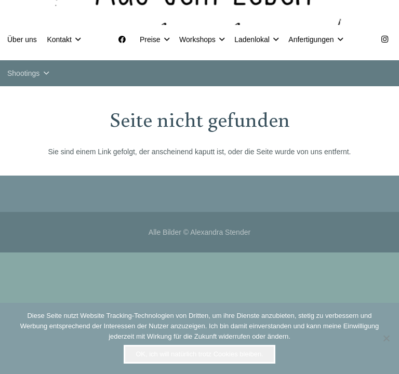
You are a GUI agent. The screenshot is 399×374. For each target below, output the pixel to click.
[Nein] (386, 338)
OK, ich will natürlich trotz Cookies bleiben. (199, 354)
